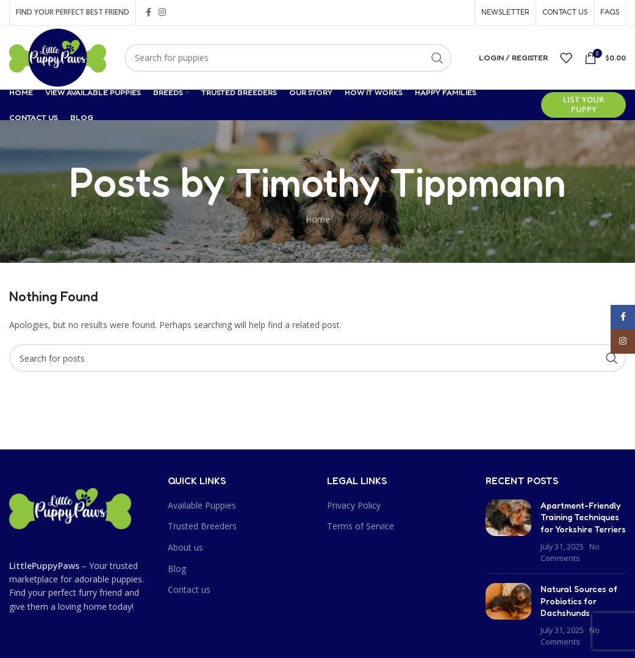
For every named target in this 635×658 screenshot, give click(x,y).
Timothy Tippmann (400, 181)
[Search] (287, 58)
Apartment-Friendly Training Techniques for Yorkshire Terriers (583, 517)
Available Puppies (202, 505)
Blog (177, 568)
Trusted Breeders (202, 526)
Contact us (189, 589)
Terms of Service (360, 526)
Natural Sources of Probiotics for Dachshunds (578, 601)
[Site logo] (57, 56)
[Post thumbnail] (508, 531)
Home (318, 219)
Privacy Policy (354, 505)
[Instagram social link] (162, 12)
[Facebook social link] (148, 12)
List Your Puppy (583, 104)
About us (185, 547)
